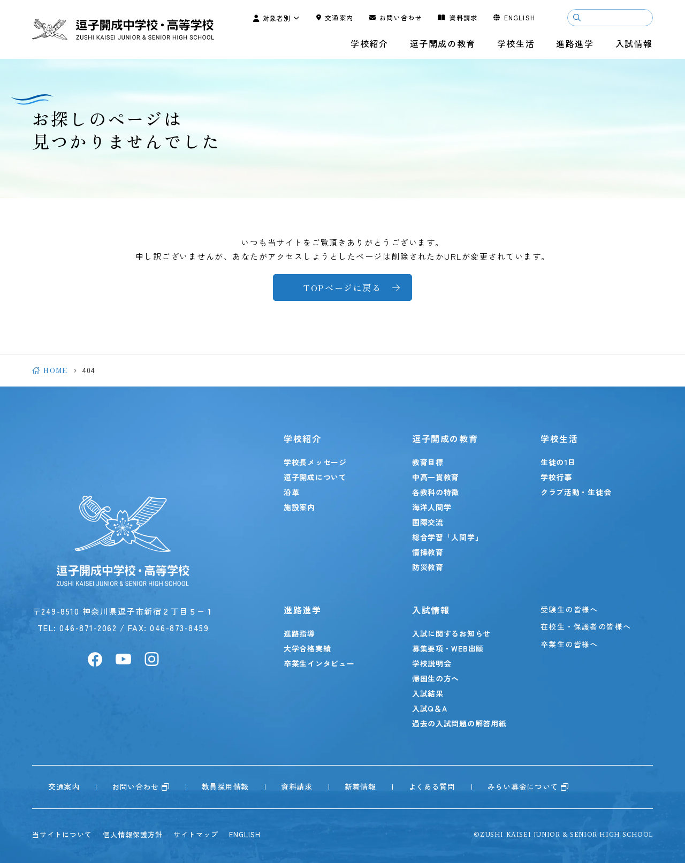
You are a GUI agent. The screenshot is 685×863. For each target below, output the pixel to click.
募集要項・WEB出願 (448, 648)
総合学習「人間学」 (447, 537)
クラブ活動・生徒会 (576, 492)
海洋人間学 (432, 507)
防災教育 (428, 567)
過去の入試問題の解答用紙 (459, 723)
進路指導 (299, 633)
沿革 (291, 492)
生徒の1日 (558, 462)
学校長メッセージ (315, 462)
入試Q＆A (429, 708)
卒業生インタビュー (319, 663)
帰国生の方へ (435, 678)
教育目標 (428, 462)
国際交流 (428, 522)
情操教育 (428, 552)
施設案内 (299, 507)
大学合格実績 (307, 648)
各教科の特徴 (435, 492)
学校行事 (556, 477)
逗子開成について (315, 477)
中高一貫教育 (435, 477)
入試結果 (428, 693)
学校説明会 (432, 663)
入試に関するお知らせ (451, 633)
